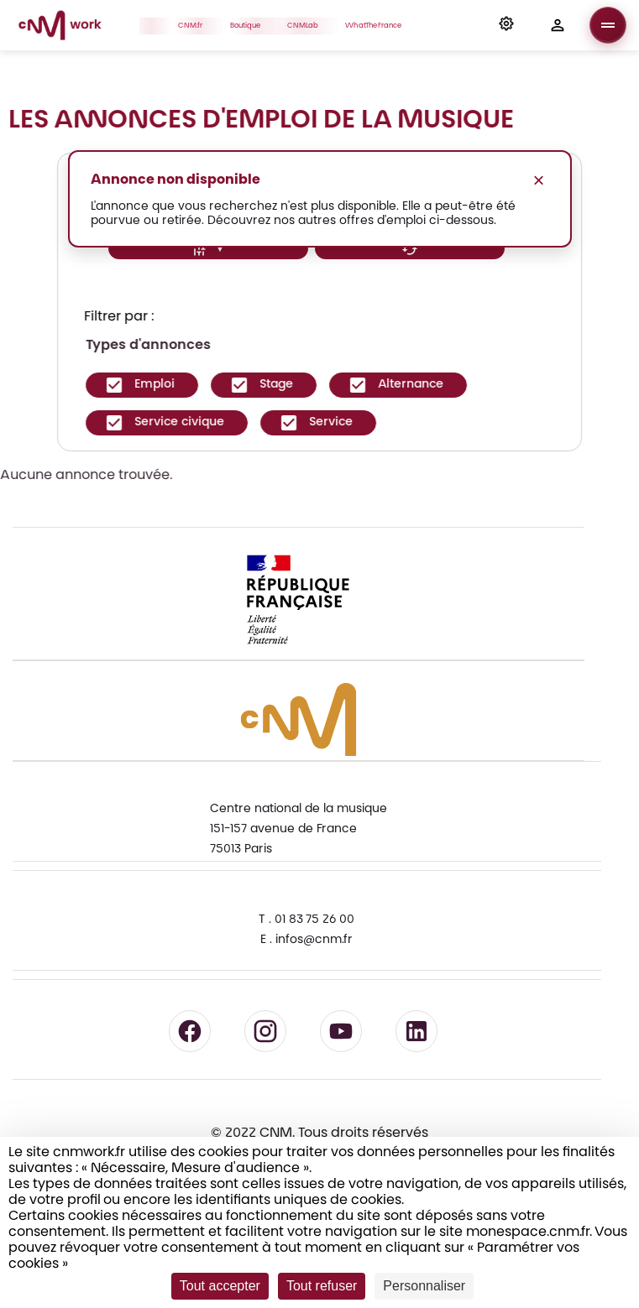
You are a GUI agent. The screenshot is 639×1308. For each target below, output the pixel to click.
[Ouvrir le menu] (607, 25)
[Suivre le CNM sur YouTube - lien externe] (341, 1031)
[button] (506, 25)
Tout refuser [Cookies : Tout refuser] (321, 1286)
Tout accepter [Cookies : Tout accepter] (220, 1286)
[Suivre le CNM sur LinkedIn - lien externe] (416, 1031)
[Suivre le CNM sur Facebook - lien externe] (190, 1031)
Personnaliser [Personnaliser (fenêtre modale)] (424, 1286)
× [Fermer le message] (538, 180)
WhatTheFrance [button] (378, 25)
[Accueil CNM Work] (60, 28)
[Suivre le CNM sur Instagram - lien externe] (265, 1031)
